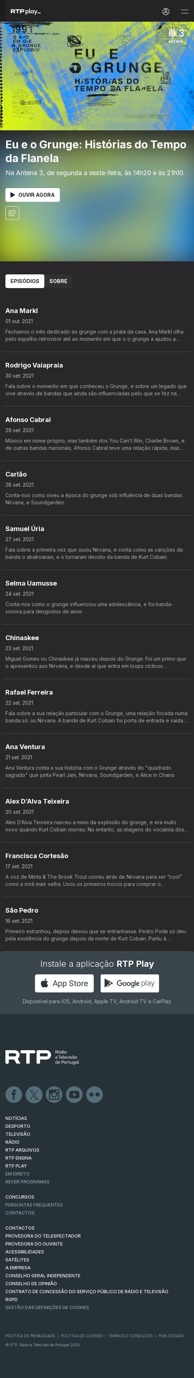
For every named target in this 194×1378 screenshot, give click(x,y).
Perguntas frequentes (34, 1205)
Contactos (20, 1213)
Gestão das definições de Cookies (47, 1307)
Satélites (17, 1259)
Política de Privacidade (30, 1336)
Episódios (24, 281)
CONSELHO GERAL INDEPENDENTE (42, 1275)
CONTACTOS (20, 1228)
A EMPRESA (18, 1267)
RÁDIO (12, 1142)
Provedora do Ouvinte (34, 1244)
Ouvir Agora (32, 195)
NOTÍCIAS (16, 1118)
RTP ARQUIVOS (22, 1150)
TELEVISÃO (17, 1134)
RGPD (11, 1299)
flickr (94, 1095)
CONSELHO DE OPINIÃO (31, 1283)
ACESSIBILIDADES (24, 1252)
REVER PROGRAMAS (27, 1181)
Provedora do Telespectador (43, 1236)
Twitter (34, 1095)
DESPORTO (17, 1126)
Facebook (14, 1095)
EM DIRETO (17, 1174)
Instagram (54, 1095)
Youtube (74, 1095)
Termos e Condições (131, 1336)
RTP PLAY (16, 1166)
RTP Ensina (18, 1158)
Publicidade (171, 1336)
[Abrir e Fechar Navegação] (184, 11)
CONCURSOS (19, 1197)
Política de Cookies (82, 1336)
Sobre (58, 281)
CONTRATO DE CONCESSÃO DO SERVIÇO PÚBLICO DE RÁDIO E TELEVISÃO (86, 1291)
